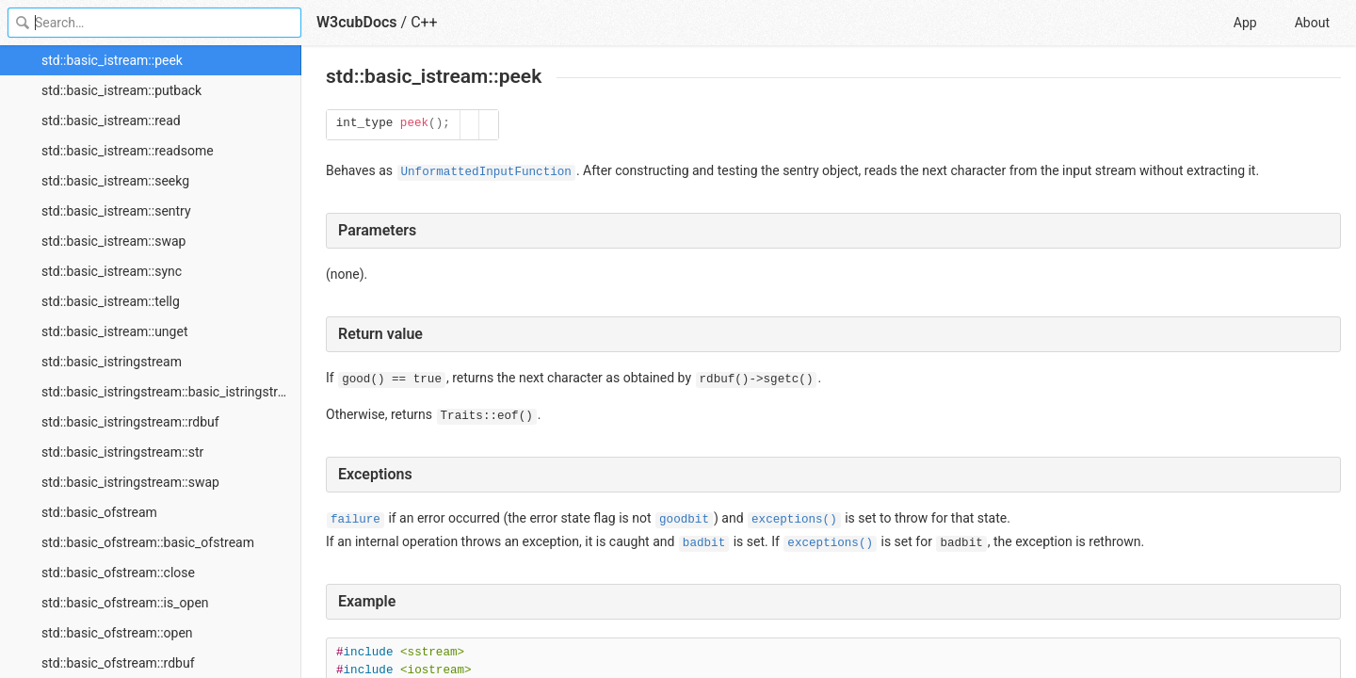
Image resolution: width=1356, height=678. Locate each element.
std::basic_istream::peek (112, 60)
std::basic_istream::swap (113, 241)
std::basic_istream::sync (111, 271)
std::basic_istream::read (111, 120)
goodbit (684, 519)
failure (355, 519)
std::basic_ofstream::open (117, 632)
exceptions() (794, 519)
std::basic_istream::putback (121, 90)
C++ (424, 22)
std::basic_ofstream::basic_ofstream (147, 542)
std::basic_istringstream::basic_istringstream (171, 391)
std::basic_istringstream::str (122, 452)
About (1312, 22)
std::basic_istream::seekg (115, 180)
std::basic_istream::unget (114, 331)
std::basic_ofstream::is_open (125, 602)
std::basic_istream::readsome (127, 150)
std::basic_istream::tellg (110, 301)
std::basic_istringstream (111, 361)
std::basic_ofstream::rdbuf (118, 662)
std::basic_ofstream (99, 512)
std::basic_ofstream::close (118, 572)
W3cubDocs (356, 22)
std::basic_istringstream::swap (130, 482)
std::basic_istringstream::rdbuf (130, 421)
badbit (704, 543)
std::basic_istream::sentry (116, 210)
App (1245, 22)
